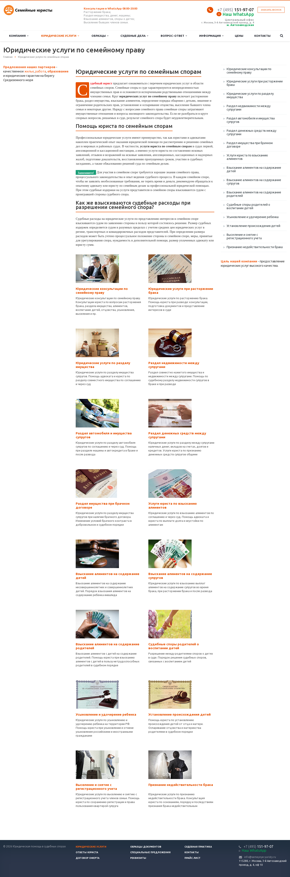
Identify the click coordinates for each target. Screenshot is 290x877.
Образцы (99, 35)
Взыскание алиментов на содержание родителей (254, 194)
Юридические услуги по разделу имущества (250, 95)
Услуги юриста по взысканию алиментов (247, 157)
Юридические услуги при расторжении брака (255, 83)
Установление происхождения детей (179, 714)
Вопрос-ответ (174, 35)
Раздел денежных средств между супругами (251, 132)
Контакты (262, 35)
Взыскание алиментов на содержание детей (254, 169)
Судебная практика (198, 846)
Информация (211, 35)
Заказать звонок (271, 10)
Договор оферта (87, 858)
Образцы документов (145, 846)
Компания (18, 35)
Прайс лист (192, 858)
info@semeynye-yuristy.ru (260, 857)
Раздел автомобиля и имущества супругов (251, 120)
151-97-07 (235, 9)
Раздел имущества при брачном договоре (250, 144)
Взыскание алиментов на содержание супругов (254, 181)
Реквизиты (138, 858)
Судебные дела (134, 35)
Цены (239, 35)
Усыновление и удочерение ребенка (106, 714)
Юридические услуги (60, 35)
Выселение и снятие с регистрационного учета (96, 786)
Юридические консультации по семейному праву (102, 290)
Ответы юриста (87, 852)
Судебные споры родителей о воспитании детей (173, 646)
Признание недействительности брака (180, 785)
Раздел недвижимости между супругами (249, 107)
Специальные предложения (150, 852)
